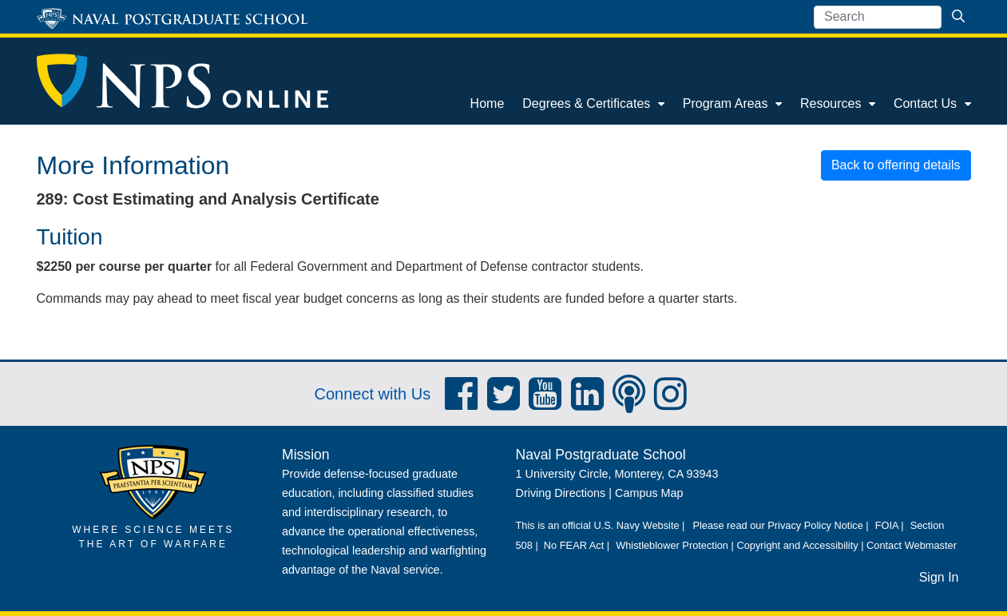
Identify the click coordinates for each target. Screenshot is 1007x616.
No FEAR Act (574, 545)
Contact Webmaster (911, 545)
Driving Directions (561, 493)
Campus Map (649, 493)
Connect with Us (373, 394)
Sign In (939, 577)
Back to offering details (896, 165)
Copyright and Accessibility (797, 545)
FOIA (886, 525)
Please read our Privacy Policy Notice (777, 525)
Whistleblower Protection (672, 545)
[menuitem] (487, 103)
